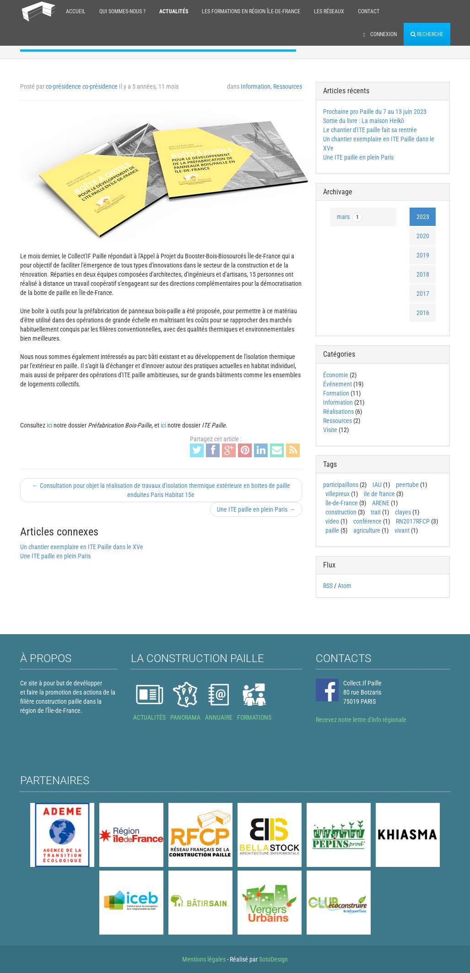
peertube (407, 484)
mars (349, 217)
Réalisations (338, 411)
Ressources (287, 86)
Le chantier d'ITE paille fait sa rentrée (370, 130)
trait (376, 512)
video (332, 521)
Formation (336, 393)
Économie (335, 375)
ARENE (380, 503)
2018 (422, 274)
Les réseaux (329, 11)
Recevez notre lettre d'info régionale (361, 719)
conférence (367, 521)
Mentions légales (204, 959)
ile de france (379, 493)
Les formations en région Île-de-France (251, 11)
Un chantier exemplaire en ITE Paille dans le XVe (81, 547)
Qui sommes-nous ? (122, 11)
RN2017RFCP (413, 521)
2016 (422, 312)
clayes (403, 512)
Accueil (76, 11)
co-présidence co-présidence (82, 86)
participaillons (340, 484)
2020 (422, 236)
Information (255, 86)
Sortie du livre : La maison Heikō (363, 120)
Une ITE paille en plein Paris (55, 556)
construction (341, 512)
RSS (328, 585)
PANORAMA (185, 717)
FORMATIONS (254, 717)
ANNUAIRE (218, 717)
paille (332, 530)
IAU (377, 484)
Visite (330, 429)
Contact (368, 11)
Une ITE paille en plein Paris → (256, 509)
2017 (422, 293)
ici (49, 425)
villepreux (337, 493)
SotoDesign (273, 959)
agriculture (366, 530)
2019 (422, 255)
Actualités (173, 11)
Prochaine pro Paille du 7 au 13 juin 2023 (375, 111)
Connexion (380, 34)
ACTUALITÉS (149, 717)
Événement (337, 384)
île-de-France (341, 503)
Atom (344, 585)
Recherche (427, 34)
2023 (422, 216)
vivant (402, 530)
